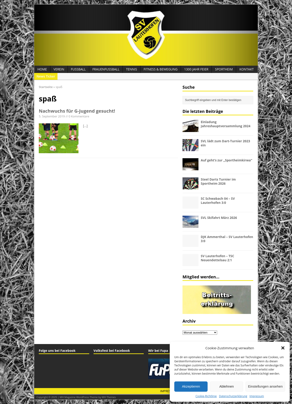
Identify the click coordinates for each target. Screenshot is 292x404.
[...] (85, 126)
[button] (283, 348)
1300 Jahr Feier (196, 69)
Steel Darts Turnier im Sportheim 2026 (218, 181)
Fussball (78, 69)
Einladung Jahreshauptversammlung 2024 (225, 124)
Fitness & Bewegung (161, 69)
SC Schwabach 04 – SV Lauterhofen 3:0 (218, 200)
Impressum (257, 396)
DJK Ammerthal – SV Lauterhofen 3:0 (227, 239)
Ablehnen (226, 386)
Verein (59, 69)
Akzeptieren (191, 386)
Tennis (131, 69)
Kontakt (246, 69)
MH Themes (109, 397)
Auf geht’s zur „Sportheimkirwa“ (226, 160)
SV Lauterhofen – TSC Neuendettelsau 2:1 (217, 258)
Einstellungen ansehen (265, 386)
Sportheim (224, 69)
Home (42, 69)
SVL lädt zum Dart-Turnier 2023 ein (225, 143)
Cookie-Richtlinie (206, 396)
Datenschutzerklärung (233, 396)
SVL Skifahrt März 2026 (219, 217)
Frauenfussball (106, 69)
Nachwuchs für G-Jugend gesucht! (77, 111)
